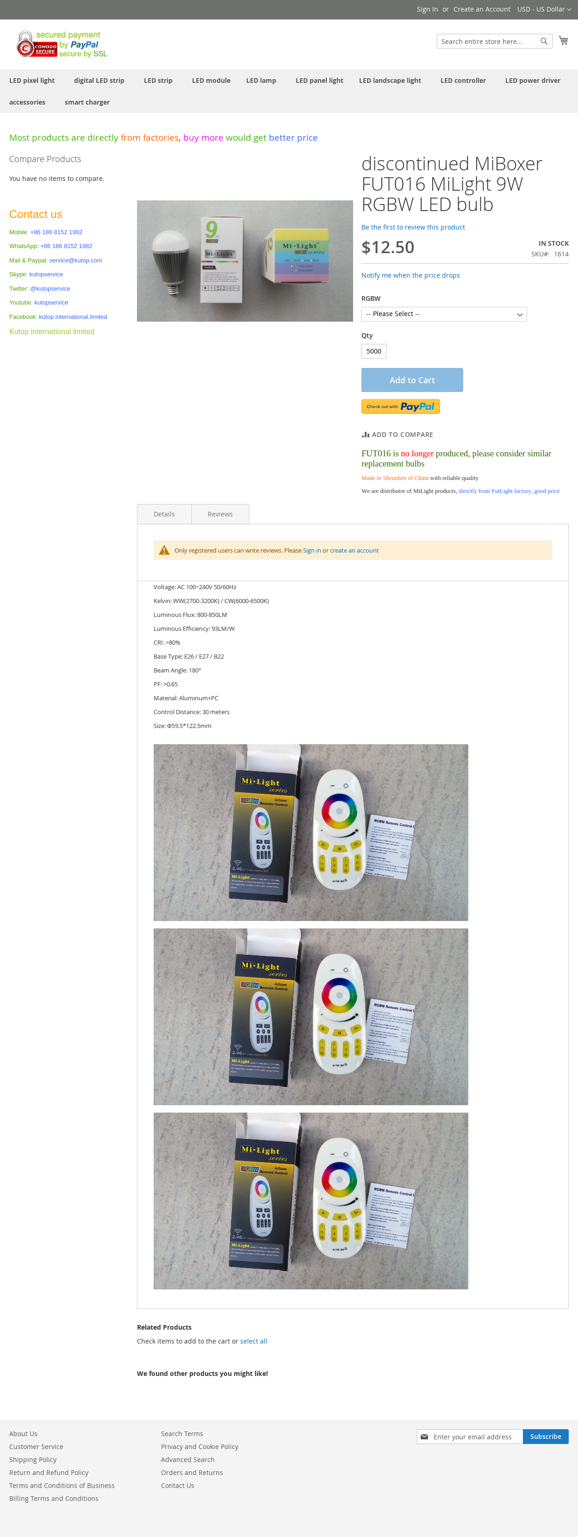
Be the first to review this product (413, 227)
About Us (23, 1433)
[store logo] (59, 44)
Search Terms (182, 1433)
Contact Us (177, 1485)
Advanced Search (188, 1459)
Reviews (220, 514)
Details (164, 514)
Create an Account (482, 9)
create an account (354, 550)
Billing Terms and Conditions (54, 1498)
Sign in (312, 550)
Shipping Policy (32, 1459)
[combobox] (495, 41)
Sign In (427, 9)
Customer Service (36, 1446)
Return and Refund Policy (48, 1472)
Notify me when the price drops (410, 275)
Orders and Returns (192, 1472)
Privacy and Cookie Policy (199, 1446)
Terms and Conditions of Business (62, 1485)
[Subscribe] (546, 1436)
